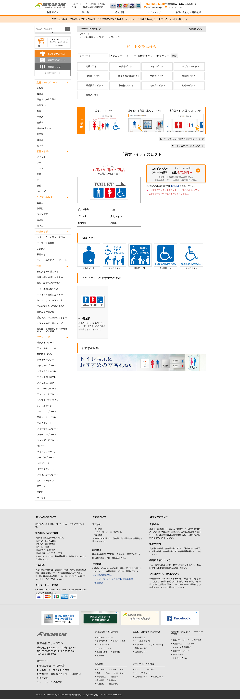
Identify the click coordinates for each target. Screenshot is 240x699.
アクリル (41, 157)
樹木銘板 (100, 680)
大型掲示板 (177, 644)
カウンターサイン (45, 480)
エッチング (120, 673)
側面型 (40, 208)
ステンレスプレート (46, 411)
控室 (39, 111)
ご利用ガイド (51, 12)
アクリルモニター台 (46, 348)
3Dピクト (41, 446)
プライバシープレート (47, 475)
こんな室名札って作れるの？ (51, 306)
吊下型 (40, 225)
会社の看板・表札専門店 (52, 665)
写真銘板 (100, 684)
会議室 (40, 94)
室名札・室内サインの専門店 (54, 669)
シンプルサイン (44, 406)
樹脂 (39, 174)
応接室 (40, 88)
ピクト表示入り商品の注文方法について (182, 139)
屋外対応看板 (102, 652)
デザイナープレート (46, 360)
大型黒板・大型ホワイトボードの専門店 (60, 674)
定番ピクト (91, 66)
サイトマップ (154, 12)
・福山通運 (97, 583)
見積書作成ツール (53, 73)
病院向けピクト (189, 76)
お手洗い (41, 105)
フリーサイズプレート (47, 429)
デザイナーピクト (190, 66)
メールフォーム (173, 7)
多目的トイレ (114, 256)
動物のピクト (188, 85)
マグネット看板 (119, 641)
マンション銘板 (103, 645)
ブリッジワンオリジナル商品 (51, 237)
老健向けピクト (157, 85)
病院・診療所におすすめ (49, 283)
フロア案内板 (102, 641)
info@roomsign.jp (153, 7)
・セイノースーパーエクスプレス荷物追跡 (112, 579)
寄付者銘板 (101, 677)
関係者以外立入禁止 (46, 99)
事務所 (40, 117)
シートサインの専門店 (50, 682)
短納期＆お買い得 (45, 312)
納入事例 (100, 655)
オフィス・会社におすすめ (50, 294)
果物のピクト (92, 95)
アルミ (40, 168)
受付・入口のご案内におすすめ (52, 317)
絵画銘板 (112, 680)
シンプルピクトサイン (47, 400)
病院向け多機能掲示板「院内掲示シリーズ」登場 (52, 330)
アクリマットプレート (47, 394)
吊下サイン (42, 486)
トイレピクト (102, 37)
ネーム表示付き (157, 645)
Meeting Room (44, 128)
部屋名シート (157, 677)
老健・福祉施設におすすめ (50, 277)
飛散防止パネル (44, 354)
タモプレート (43, 463)
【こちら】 (175, 186)
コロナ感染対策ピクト (128, 76)
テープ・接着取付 (45, 243)
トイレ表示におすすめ (47, 289)
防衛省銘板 (113, 684)
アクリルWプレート (46, 365)
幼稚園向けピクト (94, 85)
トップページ (83, 34)
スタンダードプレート (47, 440)
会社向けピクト (93, 76)
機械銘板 (114, 677)
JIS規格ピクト (125, 66)
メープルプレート (45, 457)
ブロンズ (41, 191)
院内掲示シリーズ (45, 342)
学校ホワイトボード (181, 640)
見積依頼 (188, 12)
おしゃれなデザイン (143, 641)
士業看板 (116, 652)
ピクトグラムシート (143, 673)
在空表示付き (140, 637)
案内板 (40, 492)
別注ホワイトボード (181, 651)
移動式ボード (178, 654)
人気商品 (41, 248)
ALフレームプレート (47, 388)
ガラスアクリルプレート (49, 371)
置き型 (40, 220)
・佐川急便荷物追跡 (102, 575)
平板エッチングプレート (49, 417)
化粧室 (40, 122)
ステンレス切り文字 (105, 637)
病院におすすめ (141, 648)
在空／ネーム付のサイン (49, 271)
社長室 (40, 140)
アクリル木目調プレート (49, 377)
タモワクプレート (45, 469)
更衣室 (40, 145)
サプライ (41, 498)
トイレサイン (140, 645)
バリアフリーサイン (46, 452)
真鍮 (39, 185)
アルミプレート (44, 423)
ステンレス (42, 162)
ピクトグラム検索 (85, 37)
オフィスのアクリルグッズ (50, 323)
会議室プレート (141, 652)
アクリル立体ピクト (46, 383)
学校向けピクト (157, 76)
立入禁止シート (141, 677)
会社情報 (120, 12)
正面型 (40, 202)
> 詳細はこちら (195, 29)
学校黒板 (197, 640)
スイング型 (42, 214)
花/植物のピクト (126, 85)
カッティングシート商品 (144, 669)
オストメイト (88, 256)
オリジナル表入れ (180, 658)
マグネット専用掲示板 (182, 647)
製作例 (85, 12)
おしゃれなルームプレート (50, 300)
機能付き (41, 254)
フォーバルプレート (46, 434)
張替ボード (191, 644)
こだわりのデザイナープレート (52, 260)
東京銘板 (44, 678)
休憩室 (40, 134)
